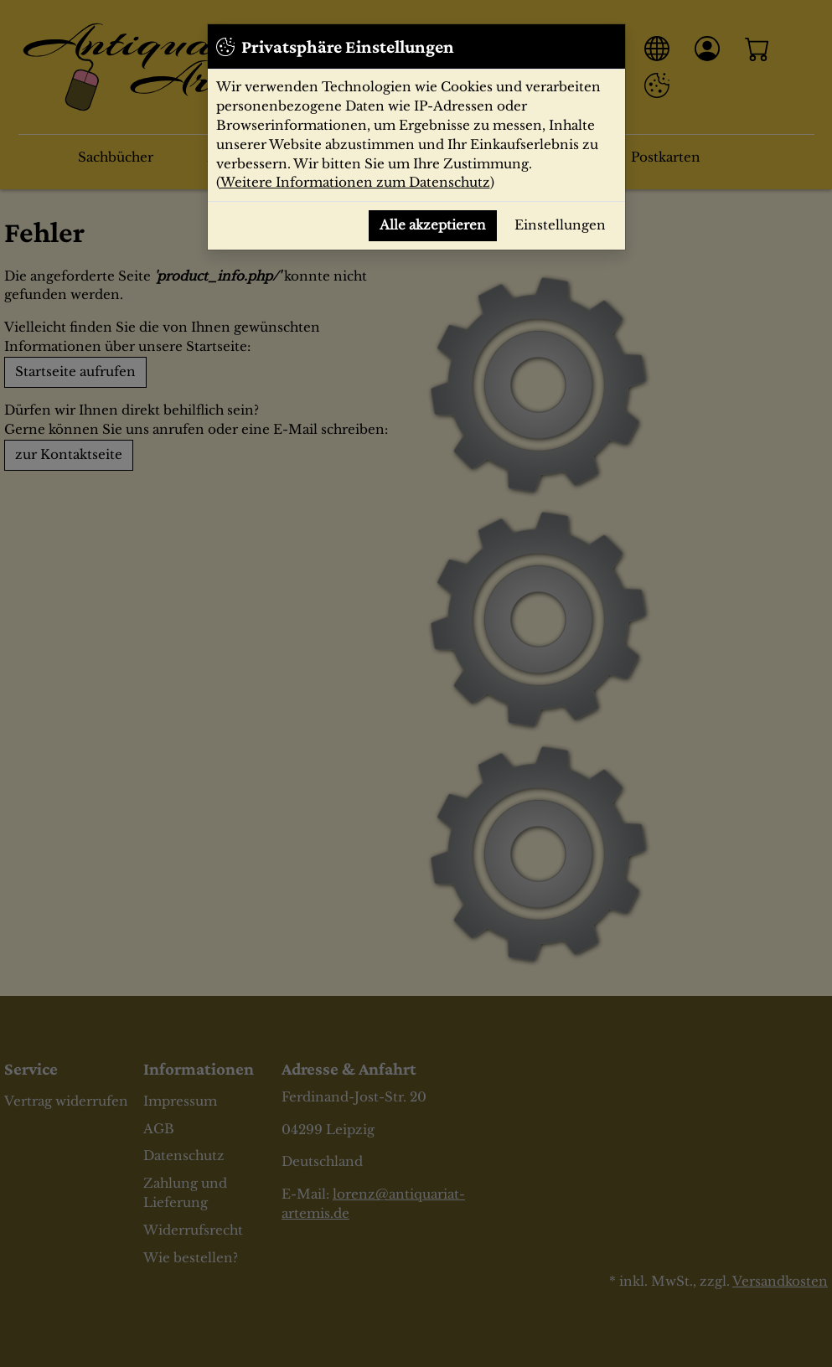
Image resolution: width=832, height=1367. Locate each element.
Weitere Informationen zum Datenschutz (355, 182)
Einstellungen (560, 225)
